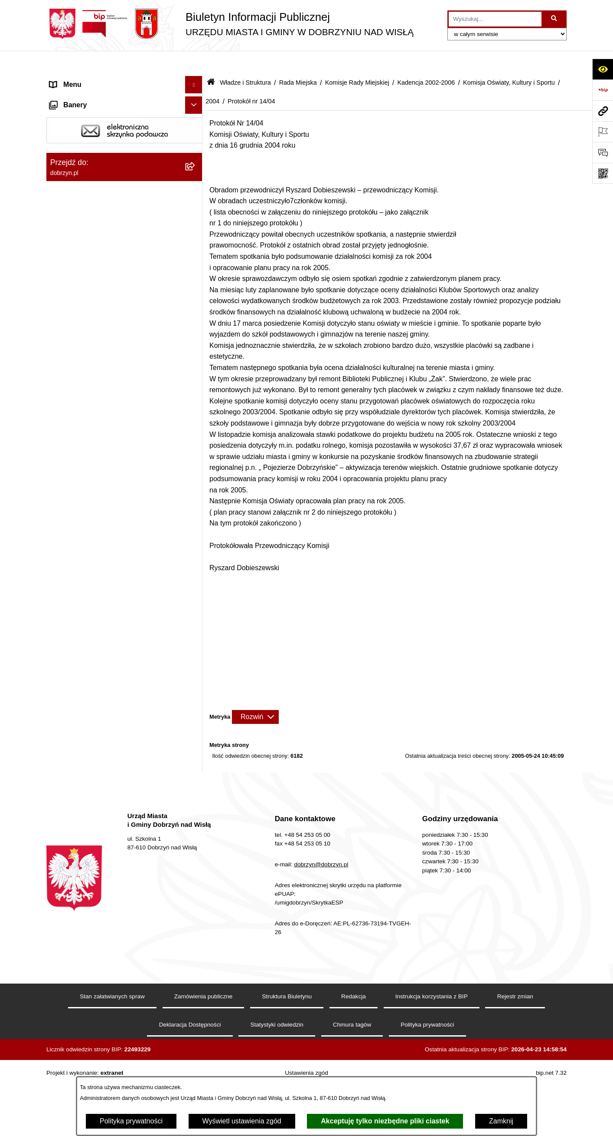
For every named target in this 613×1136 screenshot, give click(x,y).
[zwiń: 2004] (196, 529)
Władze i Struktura (245, 59)
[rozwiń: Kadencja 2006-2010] (196, 316)
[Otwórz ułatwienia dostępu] (602, 69)
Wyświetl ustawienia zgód (241, 1121)
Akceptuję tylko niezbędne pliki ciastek (385, 1121)
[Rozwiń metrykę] (255, 695)
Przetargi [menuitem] (64, 1055)
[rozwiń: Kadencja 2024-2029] (196, 224)
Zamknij (501, 1121)
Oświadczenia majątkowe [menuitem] (89, 1038)
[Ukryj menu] (193, 62)
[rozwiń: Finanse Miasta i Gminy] (196, 1073)
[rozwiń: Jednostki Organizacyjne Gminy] (196, 931)
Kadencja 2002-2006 (426, 59)
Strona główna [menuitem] (72, 79)
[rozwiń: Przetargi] (196, 1056)
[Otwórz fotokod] (602, 173)
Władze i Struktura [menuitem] (78, 131)
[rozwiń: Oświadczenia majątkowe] (196, 1038)
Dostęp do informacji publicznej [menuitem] (98, 114)
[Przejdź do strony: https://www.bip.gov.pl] (602, 89)
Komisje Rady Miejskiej (357, 59)
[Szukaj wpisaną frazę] (555, 19)
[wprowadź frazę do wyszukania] (495, 19)
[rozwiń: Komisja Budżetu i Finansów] (196, 793)
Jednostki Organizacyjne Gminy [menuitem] (98, 930)
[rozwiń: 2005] (196, 506)
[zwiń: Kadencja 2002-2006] (196, 339)
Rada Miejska (298, 59)
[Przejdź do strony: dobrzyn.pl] (602, 110)
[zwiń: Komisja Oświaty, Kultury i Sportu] (196, 473)
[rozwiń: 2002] (196, 747)
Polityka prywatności (131, 1121)
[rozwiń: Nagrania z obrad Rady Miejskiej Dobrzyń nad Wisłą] (196, 965)
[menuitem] (124, 155)
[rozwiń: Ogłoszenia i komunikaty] (196, 1021)
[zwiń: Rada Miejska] (196, 178)
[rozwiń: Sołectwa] (196, 885)
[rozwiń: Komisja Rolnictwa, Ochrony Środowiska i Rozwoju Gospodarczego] (196, 429)
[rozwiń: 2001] (196, 770)
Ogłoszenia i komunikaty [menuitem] (87, 1020)
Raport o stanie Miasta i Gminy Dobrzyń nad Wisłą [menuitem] (111, 998)
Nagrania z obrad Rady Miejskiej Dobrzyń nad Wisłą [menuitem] (113, 970)
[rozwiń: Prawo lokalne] (196, 948)
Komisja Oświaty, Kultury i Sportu (509, 59)
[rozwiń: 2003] (196, 724)
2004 (212, 78)
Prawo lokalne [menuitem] (72, 947)
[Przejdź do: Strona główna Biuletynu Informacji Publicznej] (211, 60)
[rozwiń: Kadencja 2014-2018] (196, 270)
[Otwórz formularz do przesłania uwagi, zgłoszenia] (602, 152)
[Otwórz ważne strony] (602, 131)
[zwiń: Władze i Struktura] (196, 132)
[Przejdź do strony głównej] (230, 24)
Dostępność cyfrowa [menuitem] (81, 97)
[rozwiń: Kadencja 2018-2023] (196, 247)
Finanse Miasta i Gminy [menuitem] (86, 1073)
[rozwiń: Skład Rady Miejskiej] (196, 816)
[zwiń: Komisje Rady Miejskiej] (196, 201)
